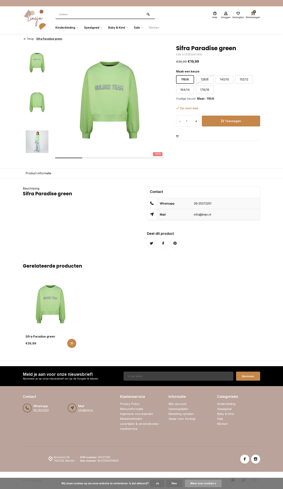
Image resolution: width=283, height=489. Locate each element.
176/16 (204, 89)
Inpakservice (129, 428)
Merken (154, 28)
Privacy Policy (130, 404)
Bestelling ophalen (181, 414)
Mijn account (177, 404)
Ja (157, 483)
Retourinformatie (131, 409)
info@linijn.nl (202, 214)
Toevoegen (231, 121)
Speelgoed (93, 28)
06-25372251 (202, 203)
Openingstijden (178, 409)
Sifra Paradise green (49, 38)
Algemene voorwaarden (136, 414)
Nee (174, 483)
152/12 (244, 79)
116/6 (185, 79)
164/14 (185, 89)
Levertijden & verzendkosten (139, 424)
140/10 (224, 79)
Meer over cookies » (203, 483)
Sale (139, 28)
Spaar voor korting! (181, 419)
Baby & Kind (118, 28)
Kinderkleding (67, 28)
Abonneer (248, 376)
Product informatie (38, 173)
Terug (29, 38)
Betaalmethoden (131, 419)
